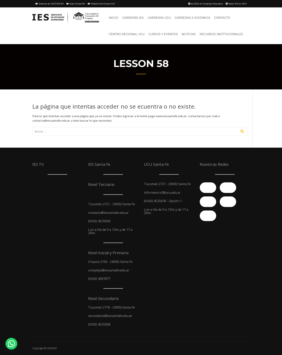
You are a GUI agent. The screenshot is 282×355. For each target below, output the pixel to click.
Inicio (113, 18)
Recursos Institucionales (221, 34)
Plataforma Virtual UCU (101, 3)
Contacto (222, 18)
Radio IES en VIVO (236, 3)
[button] (11, 344)
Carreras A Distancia (192, 18)
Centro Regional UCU (127, 34)
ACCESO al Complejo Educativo (205, 3)
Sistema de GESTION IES (49, 3)
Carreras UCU (159, 18)
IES (55, 348)
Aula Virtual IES (75, 3)
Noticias (189, 34)
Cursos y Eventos (163, 34)
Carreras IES (133, 18)
